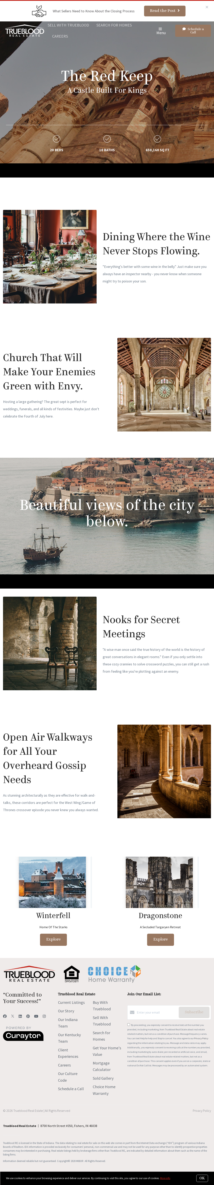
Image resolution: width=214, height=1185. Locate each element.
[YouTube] (36, 1016)
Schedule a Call (71, 1088)
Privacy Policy (201, 1038)
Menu (161, 31)
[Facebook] (5, 1016)
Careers (60, 36)
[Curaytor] (23, 1040)
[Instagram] (44, 1016)
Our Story (66, 1010)
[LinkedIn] (20, 1016)
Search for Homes (114, 24)
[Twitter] (12, 1016)
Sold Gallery (103, 1078)
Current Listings (71, 1002)
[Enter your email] (157, 1012)
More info (165, 1178)
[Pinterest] (28, 1016)
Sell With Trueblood (68, 24)
